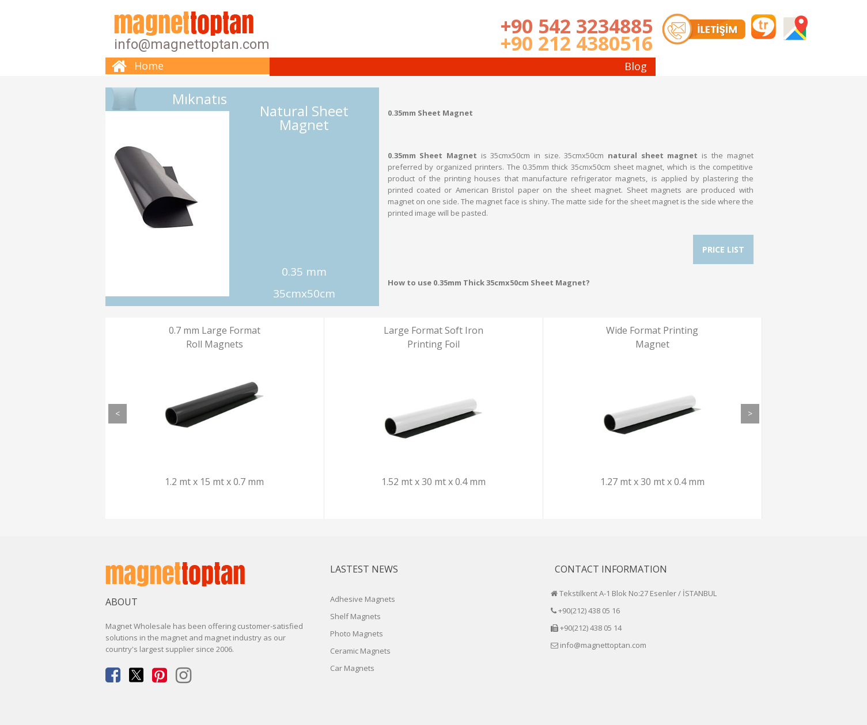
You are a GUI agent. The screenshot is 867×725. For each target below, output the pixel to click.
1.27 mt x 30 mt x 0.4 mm (652, 481)
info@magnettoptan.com (192, 44)
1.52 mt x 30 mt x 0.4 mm (433, 481)
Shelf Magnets (355, 616)
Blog (635, 66)
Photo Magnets (356, 633)
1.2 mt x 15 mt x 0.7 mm (214, 481)
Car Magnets (352, 668)
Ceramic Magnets (360, 651)
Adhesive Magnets (362, 599)
